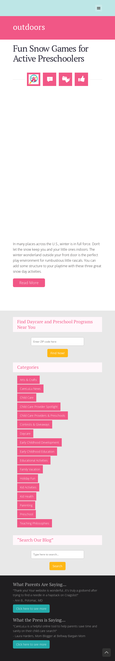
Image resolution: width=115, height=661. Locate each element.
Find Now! (57, 351)
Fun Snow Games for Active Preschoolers (47, 52)
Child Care (27, 395)
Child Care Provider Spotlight (39, 404)
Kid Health (27, 494)
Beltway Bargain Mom (71, 634)
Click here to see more (31, 606)
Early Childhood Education (37, 449)
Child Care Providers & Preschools (42, 413)
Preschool (26, 512)
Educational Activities (34, 458)
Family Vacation (30, 467)
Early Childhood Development (39, 440)
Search (57, 564)
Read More (27, 280)
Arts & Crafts (28, 377)
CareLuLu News (30, 386)
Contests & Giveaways (34, 422)
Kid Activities (28, 485)
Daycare (25, 431)
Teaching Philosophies (34, 521)
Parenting (26, 503)
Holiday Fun (27, 476)
